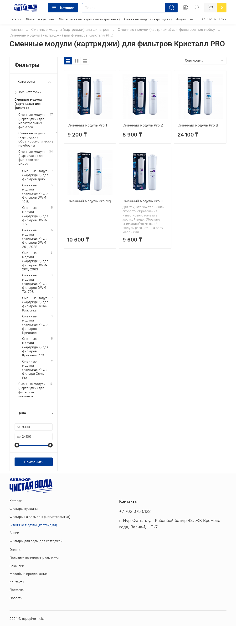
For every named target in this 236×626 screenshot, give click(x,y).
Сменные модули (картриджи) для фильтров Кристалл (35, 324)
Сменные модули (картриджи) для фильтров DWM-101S (35, 193)
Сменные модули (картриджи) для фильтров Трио (35, 175)
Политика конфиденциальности (34, 558)
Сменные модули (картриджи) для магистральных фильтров (32, 121)
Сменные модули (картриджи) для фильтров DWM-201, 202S (35, 238)
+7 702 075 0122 (213, 19)
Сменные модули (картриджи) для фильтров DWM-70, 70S (35, 283)
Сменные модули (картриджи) (148, 19)
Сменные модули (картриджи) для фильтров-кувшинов (32, 390)
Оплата (15, 549)
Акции (181, 19)
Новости (16, 598)
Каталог (63, 7)
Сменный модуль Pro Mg (89, 201)
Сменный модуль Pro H (143, 201)
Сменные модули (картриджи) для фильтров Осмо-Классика (35, 304)
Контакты (17, 582)
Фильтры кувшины (40, 19)
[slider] (17, 445)
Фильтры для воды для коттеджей (36, 541)
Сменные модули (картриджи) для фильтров (70, 29)
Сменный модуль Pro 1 (87, 125)
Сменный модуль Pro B (198, 125)
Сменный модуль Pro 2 (143, 125)
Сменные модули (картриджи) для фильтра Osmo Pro (35, 369)
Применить (33, 461)
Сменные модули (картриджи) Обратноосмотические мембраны (35, 139)
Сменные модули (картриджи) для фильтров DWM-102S (35, 216)
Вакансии (17, 566)
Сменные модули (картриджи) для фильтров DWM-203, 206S (35, 261)
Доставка (17, 590)
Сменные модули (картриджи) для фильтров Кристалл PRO (35, 347)
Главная (16, 29)
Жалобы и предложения (28, 574)
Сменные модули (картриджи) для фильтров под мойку (166, 29)
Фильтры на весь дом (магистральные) (89, 19)
